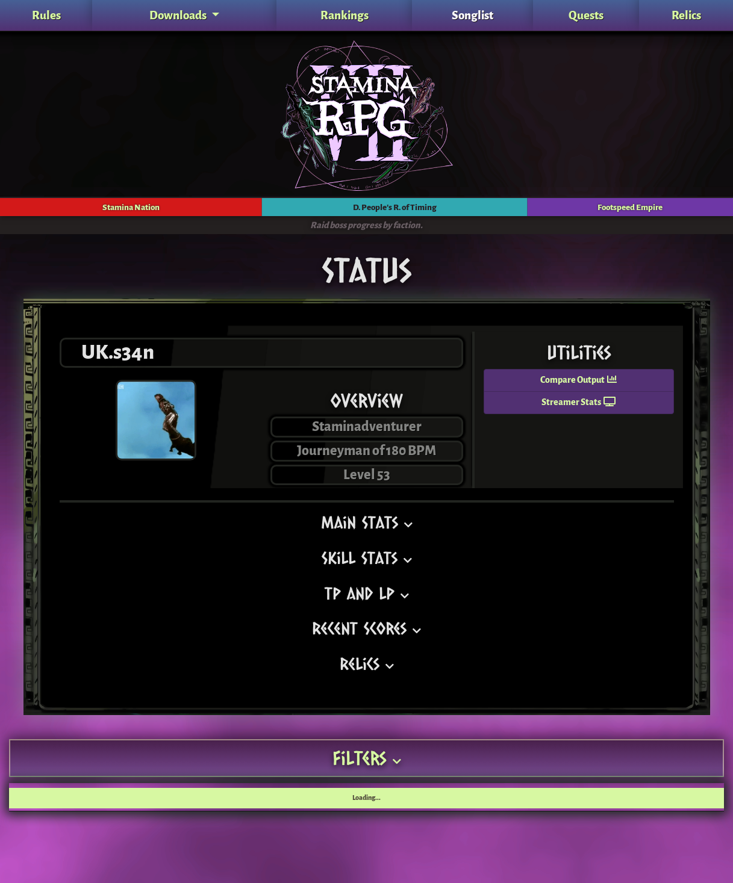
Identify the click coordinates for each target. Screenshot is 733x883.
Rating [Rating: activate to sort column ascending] (131, 796)
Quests (586, 15)
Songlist (472, 15)
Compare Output (578, 380)
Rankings (344, 15)
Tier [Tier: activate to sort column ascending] (210, 796)
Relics (686, 15)
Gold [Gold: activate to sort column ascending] (551, 796)
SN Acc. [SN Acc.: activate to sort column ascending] (345, 796)
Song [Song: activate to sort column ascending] (173, 796)
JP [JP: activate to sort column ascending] (517, 796)
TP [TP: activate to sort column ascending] (244, 796)
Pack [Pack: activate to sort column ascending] (90, 796)
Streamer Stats (578, 402)
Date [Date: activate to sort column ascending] (704, 796)
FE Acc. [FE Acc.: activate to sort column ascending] (391, 796)
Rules (46, 15)
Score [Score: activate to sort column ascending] (665, 796)
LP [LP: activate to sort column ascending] (274, 796)
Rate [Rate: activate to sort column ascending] (625, 796)
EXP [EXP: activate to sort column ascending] (588, 796)
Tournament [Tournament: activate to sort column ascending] (40, 796)
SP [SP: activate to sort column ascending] (306, 796)
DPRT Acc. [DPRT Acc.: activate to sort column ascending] (442, 796)
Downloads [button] (178, 15)
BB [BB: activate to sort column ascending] (486, 796)
